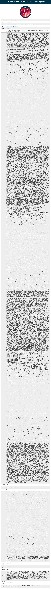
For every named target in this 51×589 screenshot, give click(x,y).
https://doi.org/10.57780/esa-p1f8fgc (12, 26)
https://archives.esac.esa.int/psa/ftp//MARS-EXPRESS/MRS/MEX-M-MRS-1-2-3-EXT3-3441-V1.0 (21, 24)
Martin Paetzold (8, 563)
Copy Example (20, 586)
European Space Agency (10, 582)
